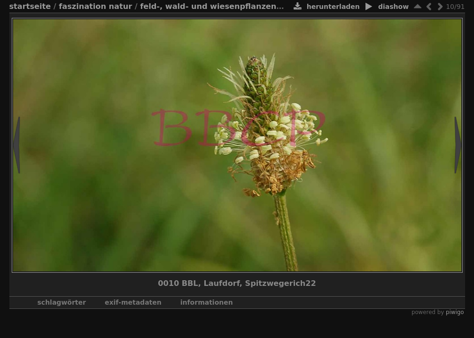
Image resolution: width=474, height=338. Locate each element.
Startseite (30, 6)
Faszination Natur (95, 6)
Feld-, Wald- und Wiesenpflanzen (208, 6)
